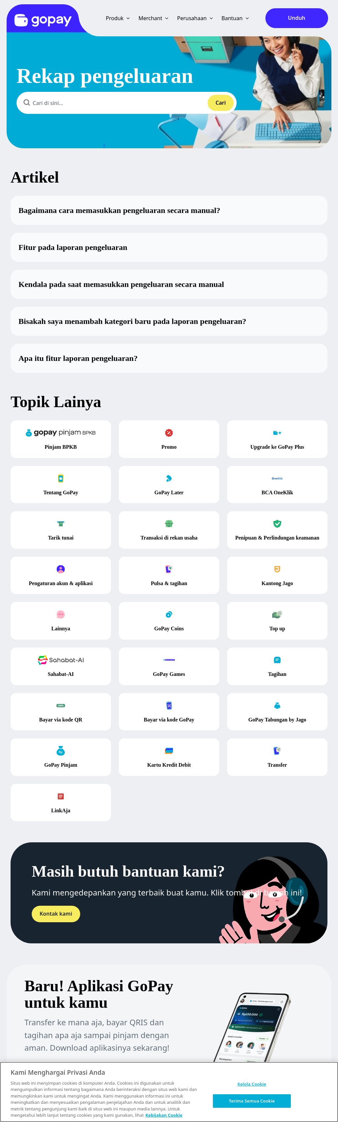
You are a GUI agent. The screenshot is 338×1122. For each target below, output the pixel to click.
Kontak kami (56, 913)
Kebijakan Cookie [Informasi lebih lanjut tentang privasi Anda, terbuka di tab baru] (164, 1115)
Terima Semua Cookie (252, 1101)
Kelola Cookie (251, 1084)
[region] (169, 1092)
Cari (221, 102)
